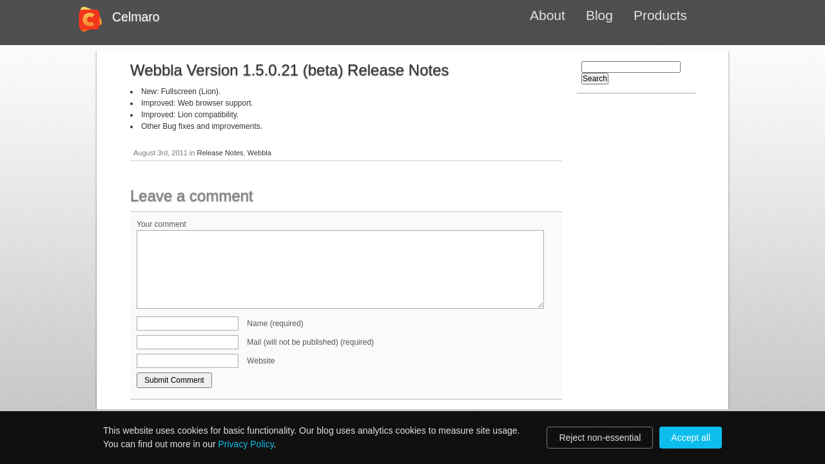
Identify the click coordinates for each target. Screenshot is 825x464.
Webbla (259, 153)
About (547, 15)
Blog (599, 15)
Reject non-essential (600, 437)
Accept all (690, 437)
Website (261, 360)
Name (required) (275, 323)
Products (660, 15)
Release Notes (220, 153)
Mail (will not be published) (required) (310, 342)
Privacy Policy (246, 444)
